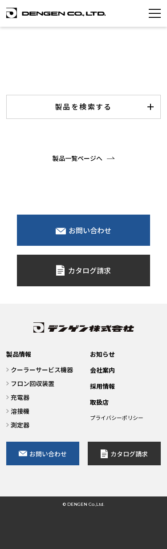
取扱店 (99, 402)
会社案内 (102, 370)
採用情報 (102, 386)
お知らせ (102, 354)
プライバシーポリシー (116, 417)
